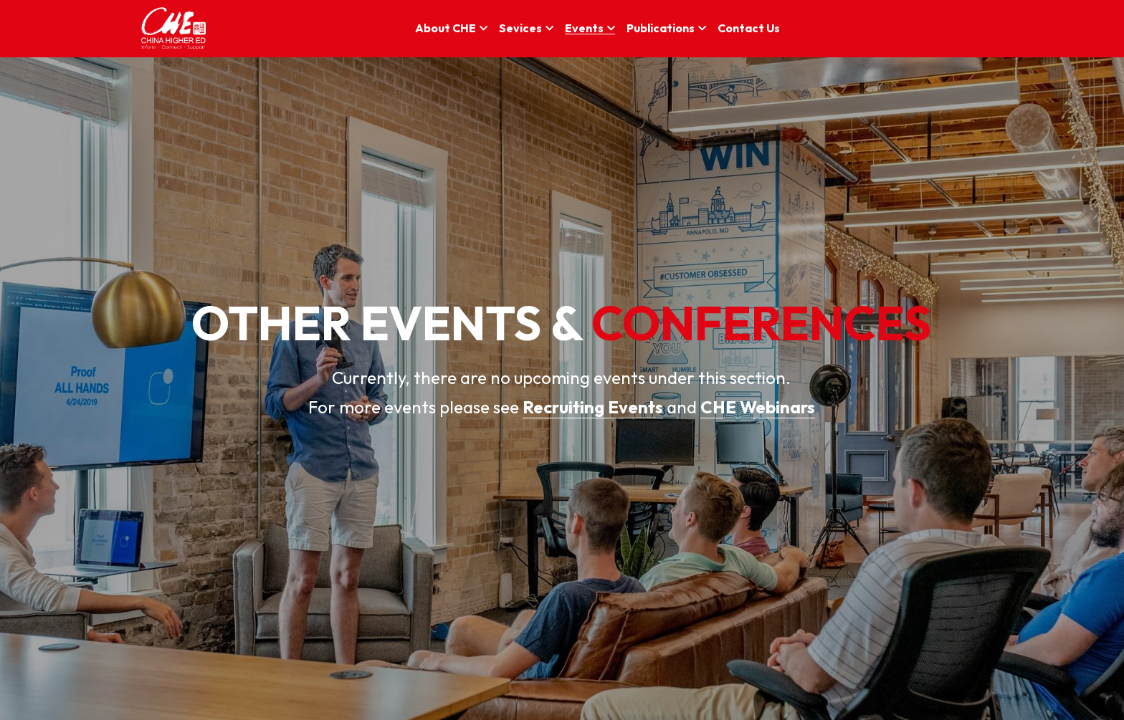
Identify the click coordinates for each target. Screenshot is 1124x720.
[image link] (173, 27)
